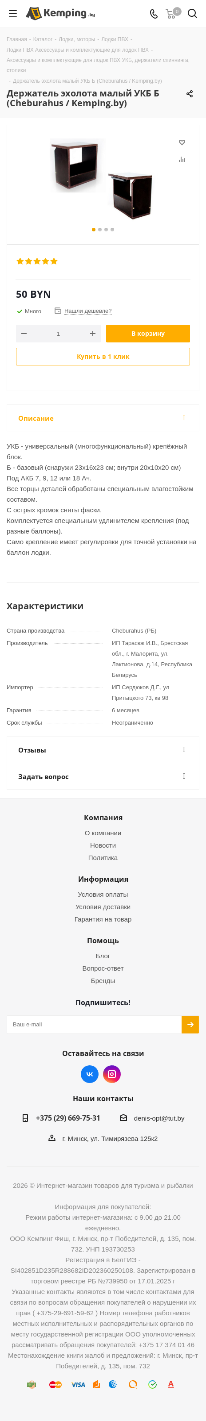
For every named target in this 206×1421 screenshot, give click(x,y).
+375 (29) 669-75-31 (68, 1118)
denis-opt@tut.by (159, 1118)
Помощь (103, 940)
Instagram (112, 1074)
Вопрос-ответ (102, 968)
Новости (103, 845)
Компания (103, 817)
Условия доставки (103, 906)
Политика (103, 857)
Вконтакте (90, 1074)
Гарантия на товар (103, 919)
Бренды (103, 980)
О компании (103, 833)
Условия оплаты (103, 894)
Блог (103, 956)
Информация (103, 879)
